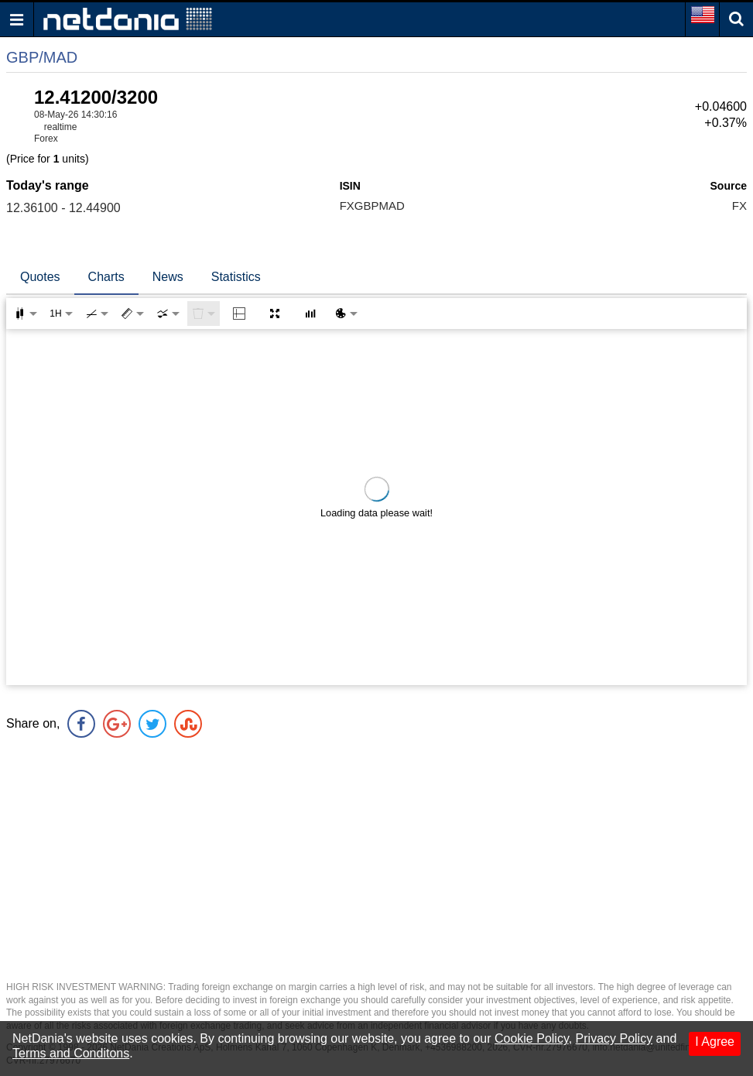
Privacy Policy (614, 1038)
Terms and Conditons (70, 1053)
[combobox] (168, 313)
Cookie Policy (532, 1038)
